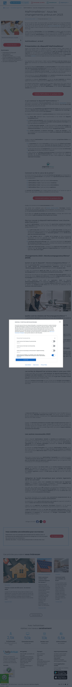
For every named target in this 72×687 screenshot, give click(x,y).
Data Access (36, 364)
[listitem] (36, 338)
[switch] (53, 341)
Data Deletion (28, 364)
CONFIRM (25, 359)
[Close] (60, 322)
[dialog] (36, 344)
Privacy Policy (44, 364)
